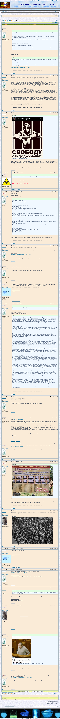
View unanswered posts (4, 14)
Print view (3, 22)
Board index (4, 15)
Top (2, 73)
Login (3, 11)
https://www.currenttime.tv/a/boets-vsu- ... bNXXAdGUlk (21, 677)
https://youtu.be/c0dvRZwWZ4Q (17, 446)
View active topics (11, 14)
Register (6, 11)
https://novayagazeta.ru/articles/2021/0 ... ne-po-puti (20, 67)
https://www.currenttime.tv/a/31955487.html (19, 572)
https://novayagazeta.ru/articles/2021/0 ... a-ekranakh (21, 51)
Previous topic (53, 22)
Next (57, 20)
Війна (12, 15)
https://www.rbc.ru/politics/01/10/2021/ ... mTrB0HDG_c (21, 254)
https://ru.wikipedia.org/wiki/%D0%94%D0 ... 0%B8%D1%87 (22, 399)
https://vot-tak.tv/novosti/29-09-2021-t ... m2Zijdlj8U (20, 267)
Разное (8, 15)
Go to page (53, 20)
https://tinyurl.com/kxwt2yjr (18, 419)
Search (56, 11)
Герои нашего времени (7, 18)
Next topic (56, 22)
